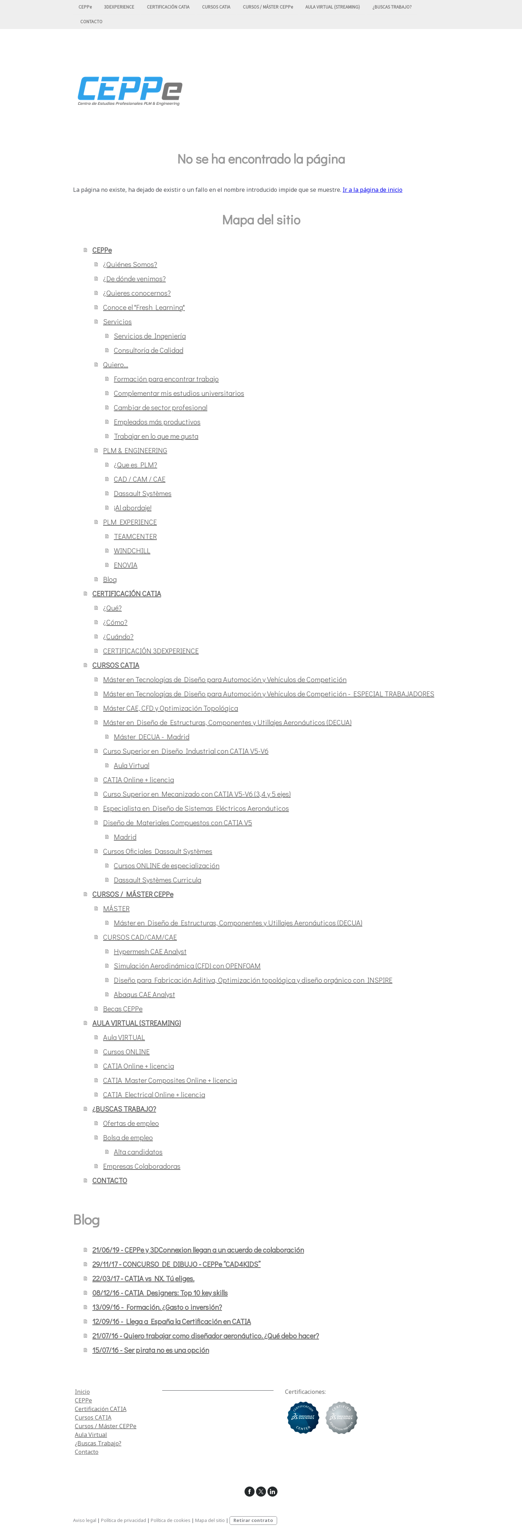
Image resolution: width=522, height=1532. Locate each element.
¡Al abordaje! (132, 507)
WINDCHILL (132, 550)
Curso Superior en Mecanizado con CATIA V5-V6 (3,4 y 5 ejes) (197, 793)
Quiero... (115, 364)
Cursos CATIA (93, 1417)
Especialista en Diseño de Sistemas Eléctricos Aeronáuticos (196, 808)
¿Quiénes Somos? (130, 264)
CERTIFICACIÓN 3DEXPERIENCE (151, 650)
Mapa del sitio (210, 1520)
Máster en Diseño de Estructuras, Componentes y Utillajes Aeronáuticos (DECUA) (227, 722)
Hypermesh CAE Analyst (150, 951)
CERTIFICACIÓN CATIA (168, 7)
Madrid (125, 836)
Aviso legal (84, 1520)
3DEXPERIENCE (119, 7)
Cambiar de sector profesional (160, 407)
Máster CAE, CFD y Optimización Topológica (170, 707)
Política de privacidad (123, 1520)
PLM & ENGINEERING (135, 450)
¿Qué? (112, 607)
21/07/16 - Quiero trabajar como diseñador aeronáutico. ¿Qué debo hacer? (205, 1335)
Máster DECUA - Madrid (151, 736)
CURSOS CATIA (216, 7)
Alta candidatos (138, 1151)
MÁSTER (116, 908)
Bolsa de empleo (128, 1137)
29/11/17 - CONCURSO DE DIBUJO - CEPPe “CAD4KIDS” (176, 1264)
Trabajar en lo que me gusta (156, 436)
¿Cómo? (115, 622)
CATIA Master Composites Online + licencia (170, 1080)
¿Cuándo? (118, 636)
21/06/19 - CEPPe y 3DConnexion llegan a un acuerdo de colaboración (198, 1249)
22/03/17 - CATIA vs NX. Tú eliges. (143, 1278)
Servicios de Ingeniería (150, 335)
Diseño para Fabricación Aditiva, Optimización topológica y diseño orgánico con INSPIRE (253, 979)
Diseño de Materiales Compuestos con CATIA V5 (177, 822)
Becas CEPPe (122, 1008)
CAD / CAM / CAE (139, 478)
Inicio (82, 1392)
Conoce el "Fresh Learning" (144, 307)
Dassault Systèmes (142, 493)
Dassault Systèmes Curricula (157, 879)
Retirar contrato (253, 1520)
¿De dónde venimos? (134, 278)
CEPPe (85, 7)
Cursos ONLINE (126, 1051)
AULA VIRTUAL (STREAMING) (332, 7)
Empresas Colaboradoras (141, 1166)
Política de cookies (170, 1520)
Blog (110, 579)
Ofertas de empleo (131, 1123)
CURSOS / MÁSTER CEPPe (268, 7)
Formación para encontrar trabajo (166, 378)
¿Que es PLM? (135, 464)
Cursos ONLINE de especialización (166, 865)
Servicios (117, 321)
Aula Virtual (131, 765)
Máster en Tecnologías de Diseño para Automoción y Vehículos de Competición (225, 679)
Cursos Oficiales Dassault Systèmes (157, 851)
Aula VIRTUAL (124, 1037)
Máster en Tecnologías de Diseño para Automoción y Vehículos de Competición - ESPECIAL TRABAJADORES (268, 693)
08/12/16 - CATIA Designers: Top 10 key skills (160, 1292)
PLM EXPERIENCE (130, 521)
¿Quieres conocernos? (137, 292)
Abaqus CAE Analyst (144, 994)
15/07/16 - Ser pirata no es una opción (150, 1350)
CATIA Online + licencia (138, 779)
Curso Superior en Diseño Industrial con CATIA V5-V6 (186, 750)
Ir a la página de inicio (372, 190)
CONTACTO (91, 22)
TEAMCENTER (135, 536)
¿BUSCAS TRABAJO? (392, 7)
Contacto (86, 1452)
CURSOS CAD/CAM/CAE (140, 937)
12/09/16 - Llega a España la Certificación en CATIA (171, 1321)
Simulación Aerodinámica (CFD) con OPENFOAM (187, 965)
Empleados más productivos (157, 421)
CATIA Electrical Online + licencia (154, 1094)
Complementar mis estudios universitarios (179, 393)
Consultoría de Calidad (148, 350)
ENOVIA (125, 564)
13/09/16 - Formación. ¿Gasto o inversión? (157, 1307)
